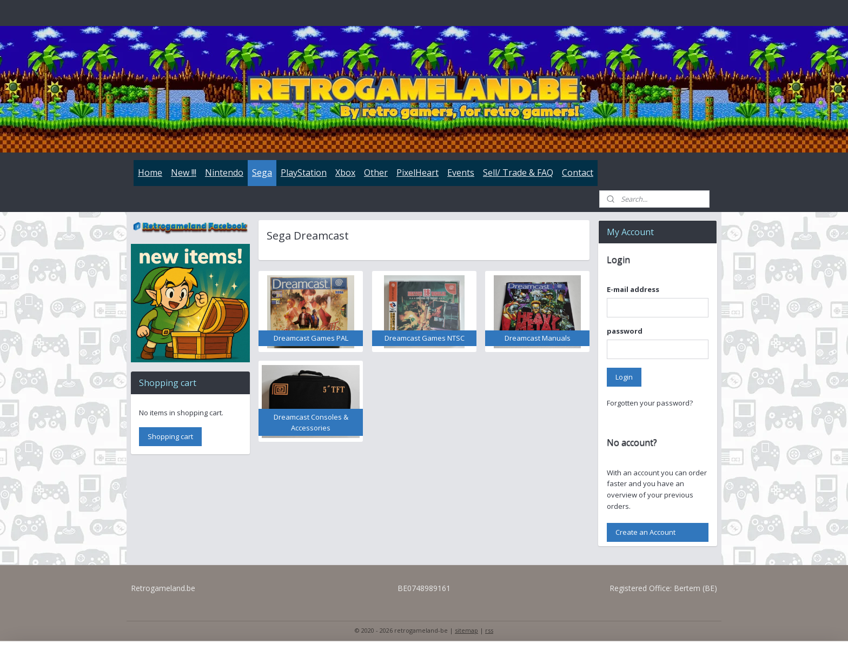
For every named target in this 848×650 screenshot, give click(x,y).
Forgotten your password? (650, 403)
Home (150, 172)
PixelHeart (417, 172)
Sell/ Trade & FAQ (518, 172)
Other (376, 172)
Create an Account (645, 532)
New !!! (183, 172)
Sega (262, 172)
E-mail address (633, 289)
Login (624, 377)
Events (460, 172)
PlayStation (304, 172)
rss (489, 630)
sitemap (466, 630)
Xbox (345, 172)
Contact (577, 172)
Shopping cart (170, 436)
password (624, 331)
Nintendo (224, 172)
